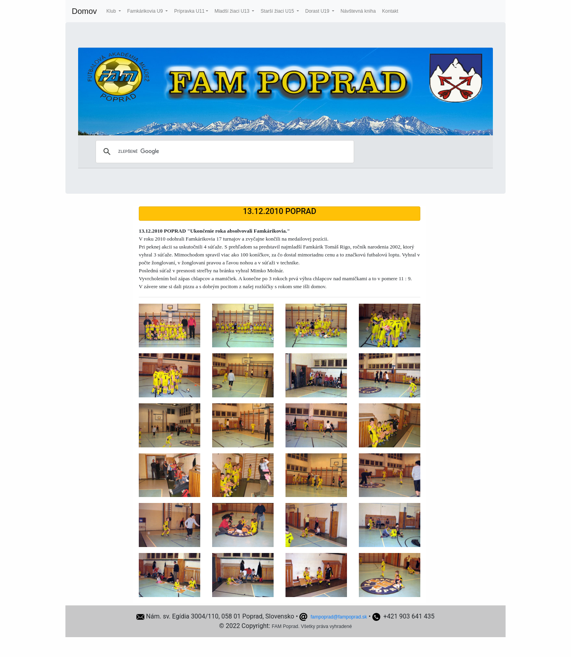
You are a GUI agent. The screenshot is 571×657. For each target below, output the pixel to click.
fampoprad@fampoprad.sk (338, 617)
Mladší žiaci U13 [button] (233, 11)
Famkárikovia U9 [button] (145, 11)
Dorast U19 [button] (318, 11)
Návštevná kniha (358, 11)
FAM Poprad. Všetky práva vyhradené (312, 626)
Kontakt (390, 11)
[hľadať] (223, 151)
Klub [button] (111, 11)
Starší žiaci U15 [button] (278, 11)
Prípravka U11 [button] (189, 11)
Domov (84, 11)
